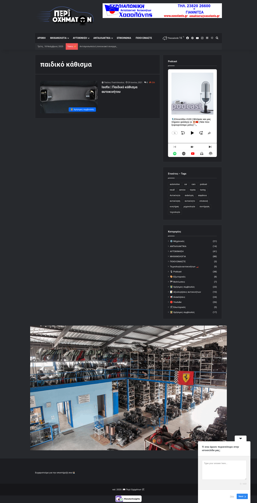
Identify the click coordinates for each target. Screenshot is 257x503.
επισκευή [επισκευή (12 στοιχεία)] (204, 201)
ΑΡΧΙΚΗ (41, 38)
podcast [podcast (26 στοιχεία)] (203, 184)
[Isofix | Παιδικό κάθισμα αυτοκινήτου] (69, 97)
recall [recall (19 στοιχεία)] (172, 190)
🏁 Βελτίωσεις (177, 281)
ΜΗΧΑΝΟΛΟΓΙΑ (58, 38)
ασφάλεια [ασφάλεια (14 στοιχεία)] (202, 195)
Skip (232, 496)
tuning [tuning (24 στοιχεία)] (203, 190)
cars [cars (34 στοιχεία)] (193, 184)
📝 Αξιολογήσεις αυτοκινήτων (185, 292)
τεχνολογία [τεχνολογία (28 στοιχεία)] (175, 212)
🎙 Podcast (175, 271)
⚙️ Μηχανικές (177, 241)
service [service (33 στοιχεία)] (182, 190)
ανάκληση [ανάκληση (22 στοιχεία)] (189, 195)
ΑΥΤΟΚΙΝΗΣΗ (80, 38)
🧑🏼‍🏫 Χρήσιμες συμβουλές (182, 312)
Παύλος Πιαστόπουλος (114, 82)
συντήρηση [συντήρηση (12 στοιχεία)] (204, 206)
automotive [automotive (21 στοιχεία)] (175, 184)
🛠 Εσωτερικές (178, 307)
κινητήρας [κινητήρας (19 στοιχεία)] (174, 206)
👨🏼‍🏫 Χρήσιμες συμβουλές (182, 286)
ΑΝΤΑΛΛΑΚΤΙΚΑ (101, 38)
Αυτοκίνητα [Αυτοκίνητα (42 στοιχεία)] (175, 195)
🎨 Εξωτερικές (178, 276)
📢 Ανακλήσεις (177, 297)
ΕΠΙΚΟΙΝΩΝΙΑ (124, 38)
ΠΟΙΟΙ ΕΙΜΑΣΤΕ (144, 38)
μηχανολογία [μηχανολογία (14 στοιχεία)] (189, 206)
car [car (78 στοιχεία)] (185, 184)
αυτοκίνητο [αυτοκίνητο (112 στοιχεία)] (190, 201)
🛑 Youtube (175, 302)
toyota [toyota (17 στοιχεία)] (192, 190)
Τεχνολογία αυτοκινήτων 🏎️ (184, 266)
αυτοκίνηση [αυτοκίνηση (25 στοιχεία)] (175, 201)
